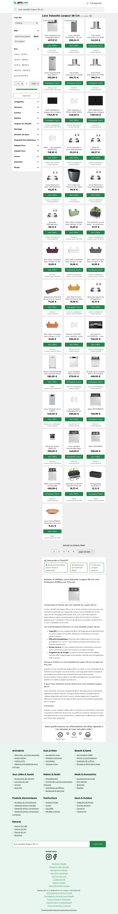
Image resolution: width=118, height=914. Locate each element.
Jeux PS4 (18, 788)
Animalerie (18, 750)
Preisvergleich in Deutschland (59, 902)
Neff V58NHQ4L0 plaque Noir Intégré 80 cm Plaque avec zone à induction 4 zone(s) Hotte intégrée (95, 111)
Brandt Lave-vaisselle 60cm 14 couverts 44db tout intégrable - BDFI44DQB (96, 373)
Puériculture (50, 798)
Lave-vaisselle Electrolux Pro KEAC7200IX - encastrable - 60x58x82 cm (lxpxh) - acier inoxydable (74, 373)
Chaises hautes (52, 802)
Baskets (80, 788)
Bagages (80, 785)
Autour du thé (20, 829)
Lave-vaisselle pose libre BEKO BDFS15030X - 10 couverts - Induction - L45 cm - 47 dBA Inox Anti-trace (52, 74)
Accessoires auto (53, 755)
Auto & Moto (50, 750)
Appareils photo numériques (26, 808)
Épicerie (16, 821)
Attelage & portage (54, 758)
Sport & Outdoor (83, 798)
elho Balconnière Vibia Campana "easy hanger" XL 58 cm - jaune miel (74, 298)
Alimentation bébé (85, 755)
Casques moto (52, 764)
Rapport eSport (59, 883)
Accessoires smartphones (25, 802)
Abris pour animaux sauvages (26, 755)
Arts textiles (82, 782)
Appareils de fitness (85, 802)
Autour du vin (20, 832)
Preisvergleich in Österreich (59, 899)
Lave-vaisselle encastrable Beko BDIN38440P (74, 447)
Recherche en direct (59, 870)
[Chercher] (15, 9)
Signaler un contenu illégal (74, 545)
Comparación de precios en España (59, 896)
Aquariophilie (20, 758)
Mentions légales (59, 864)
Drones (17, 785)
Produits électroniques (24, 798)
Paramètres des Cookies (59, 886)
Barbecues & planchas (55, 791)
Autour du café (20, 826)
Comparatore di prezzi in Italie (59, 893)
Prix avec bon (49, 20)
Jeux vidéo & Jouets (23, 774)
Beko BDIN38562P (96, 409)
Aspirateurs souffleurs (55, 788)
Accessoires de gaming (24, 779)
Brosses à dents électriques (88, 764)
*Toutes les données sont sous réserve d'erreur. (59, 910)
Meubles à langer (53, 811)
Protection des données (59, 867)
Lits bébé (49, 808)
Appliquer (26, 96)
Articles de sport (84, 805)
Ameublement (52, 779)
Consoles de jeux (21, 782)
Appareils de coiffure (85, 761)
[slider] (15, 89)
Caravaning (81, 811)
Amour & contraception (87, 758)
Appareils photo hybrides (25, 805)
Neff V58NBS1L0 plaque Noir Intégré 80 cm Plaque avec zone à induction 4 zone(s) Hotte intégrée (52, 111)
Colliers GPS (19, 761)
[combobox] (61, 9)
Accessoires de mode (86, 779)
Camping (81, 808)
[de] (18, 83)
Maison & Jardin (51, 774)
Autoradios (50, 761)
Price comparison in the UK (59, 906)
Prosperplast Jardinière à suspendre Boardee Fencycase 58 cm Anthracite (95, 485)
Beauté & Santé (83, 750)
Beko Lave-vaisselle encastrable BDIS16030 (52, 485)
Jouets (48, 805)
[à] (33, 83)
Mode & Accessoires (85, 774)
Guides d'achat (59, 880)
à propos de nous (59, 876)
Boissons (18, 835)
